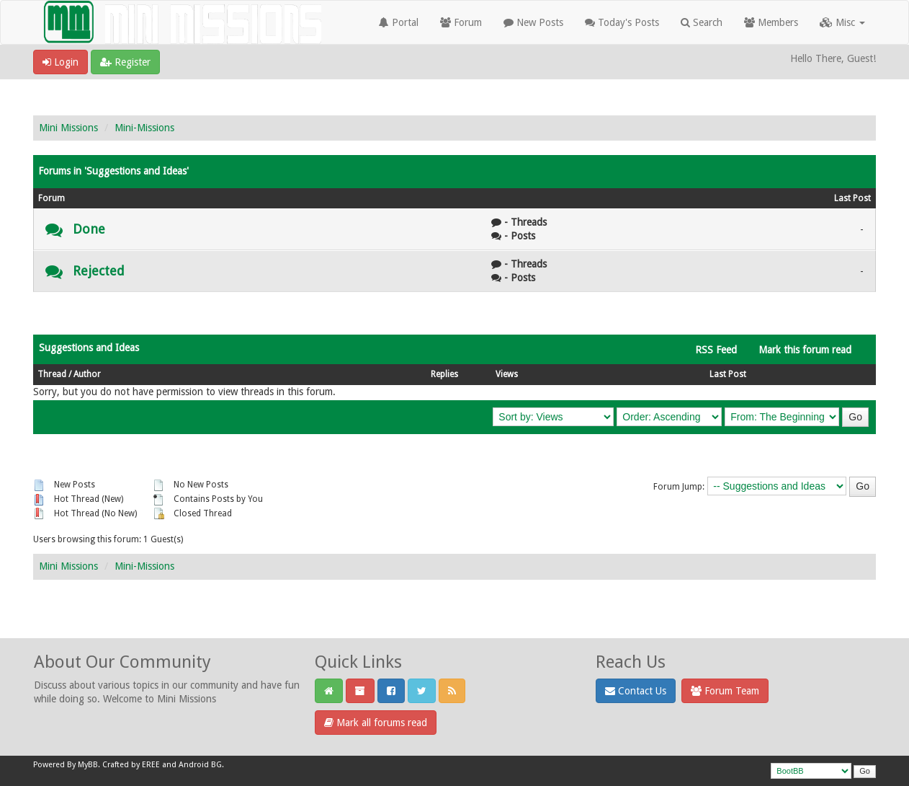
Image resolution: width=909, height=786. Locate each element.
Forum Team (725, 691)
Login (60, 62)
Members (771, 22)
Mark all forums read (375, 722)
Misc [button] (842, 22)
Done (89, 229)
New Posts (533, 22)
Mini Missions (68, 127)
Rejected (99, 270)
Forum (461, 22)
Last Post (727, 374)
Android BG (200, 764)
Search (701, 22)
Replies (444, 374)
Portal (398, 22)
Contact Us (635, 691)
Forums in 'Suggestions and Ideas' (113, 171)
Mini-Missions (144, 127)
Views (507, 374)
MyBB (88, 764)
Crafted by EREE (131, 764)
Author (87, 374)
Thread (51, 374)
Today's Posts (622, 22)
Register (125, 62)
